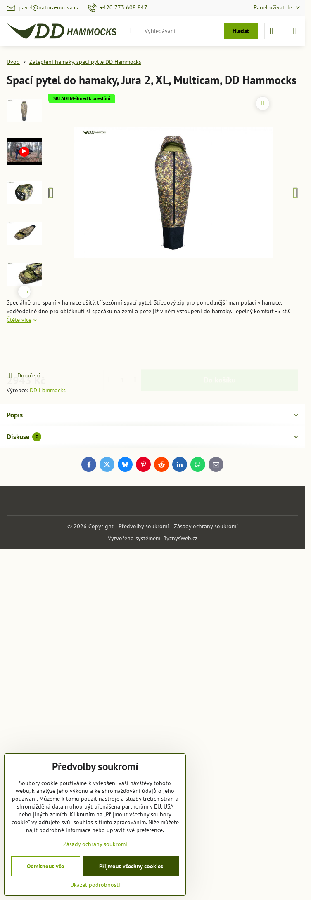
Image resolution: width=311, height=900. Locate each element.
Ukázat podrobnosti (95, 884)
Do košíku (220, 347)
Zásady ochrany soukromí (206, 526)
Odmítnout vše (45, 866)
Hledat (241, 31)
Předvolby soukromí (144, 526)
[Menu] (295, 31)
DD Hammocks (48, 390)
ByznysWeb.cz (180, 538)
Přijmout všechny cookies (131, 866)
